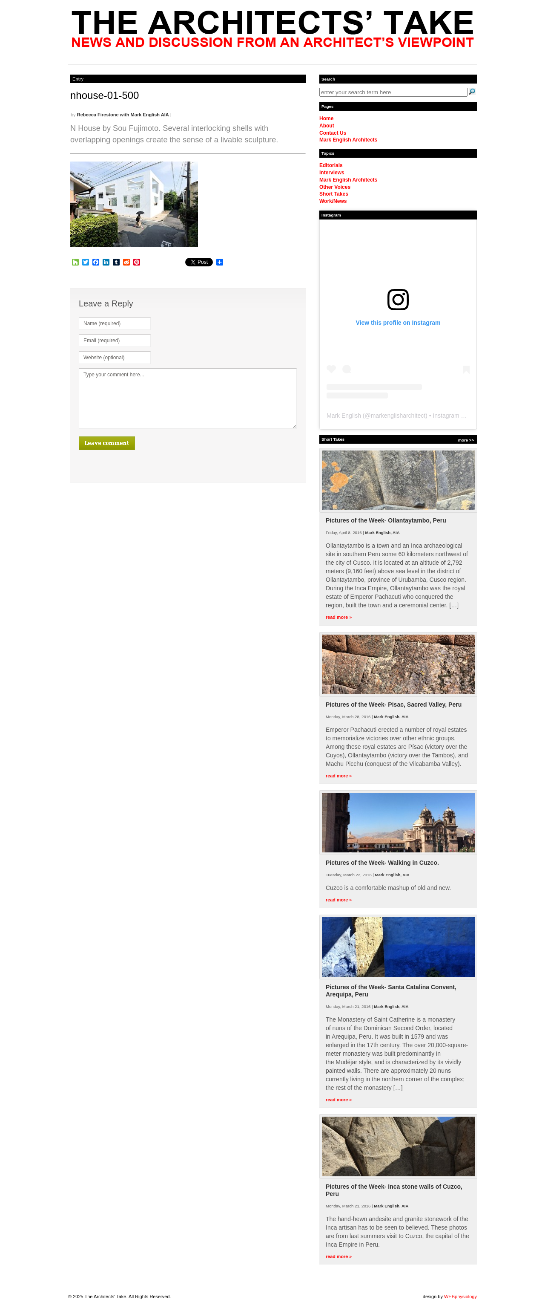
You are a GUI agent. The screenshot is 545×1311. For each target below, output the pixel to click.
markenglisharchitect (398, 415)
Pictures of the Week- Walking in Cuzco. (382, 862)
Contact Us (332, 133)
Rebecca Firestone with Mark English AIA (123, 114)
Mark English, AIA (382, 532)
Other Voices (334, 187)
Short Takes (333, 194)
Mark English (344, 415)
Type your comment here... (188, 398)
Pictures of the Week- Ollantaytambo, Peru (386, 520)
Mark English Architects (348, 140)
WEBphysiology (460, 1296)
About (326, 126)
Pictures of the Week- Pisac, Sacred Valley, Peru (394, 704)
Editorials (331, 165)
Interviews (331, 173)
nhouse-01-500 (104, 95)
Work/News (333, 201)
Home (326, 118)
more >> (466, 440)
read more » (339, 617)
